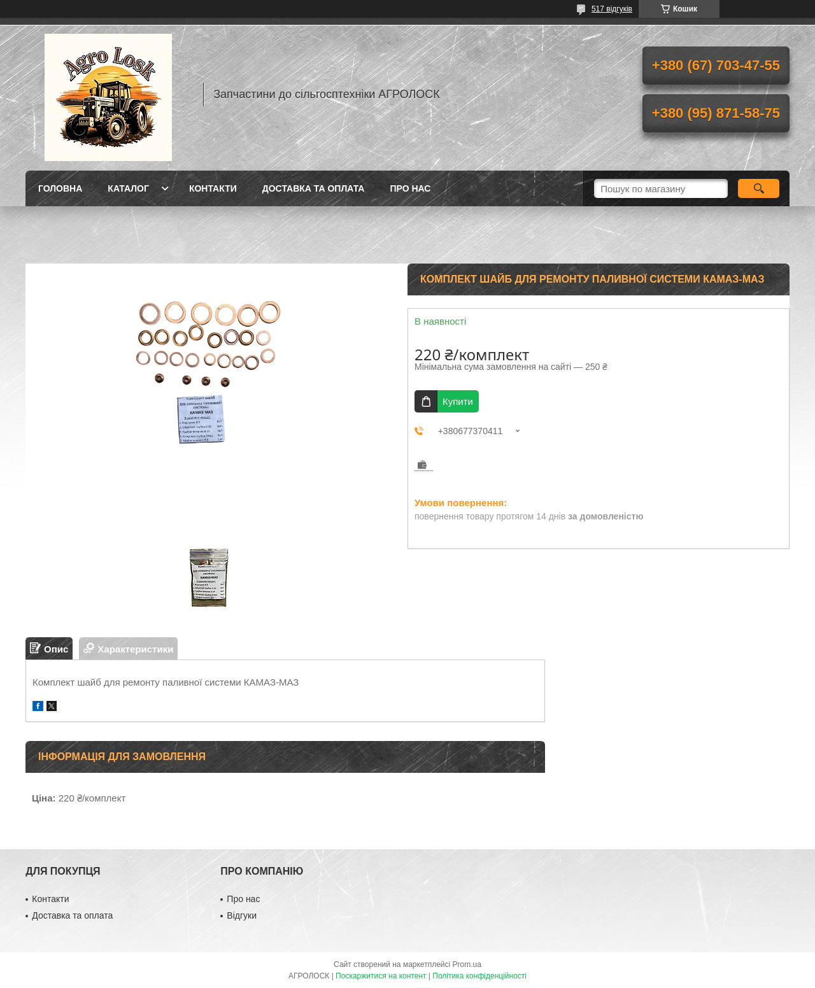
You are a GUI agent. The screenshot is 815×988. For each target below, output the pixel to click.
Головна (60, 188)
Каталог (128, 188)
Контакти (213, 188)
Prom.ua (467, 964)
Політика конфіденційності (479, 975)
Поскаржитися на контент (381, 975)
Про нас (410, 188)
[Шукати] (758, 188)
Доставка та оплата (313, 188)
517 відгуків (612, 8)
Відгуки (242, 915)
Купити (458, 401)
